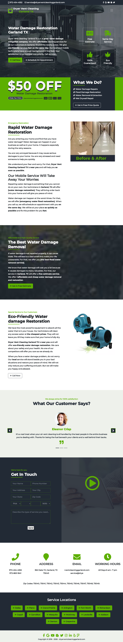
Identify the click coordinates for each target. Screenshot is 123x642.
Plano (31, 608)
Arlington (68, 608)
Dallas (18, 608)
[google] (105, 2)
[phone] (41, 483)
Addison (104, 615)
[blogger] (111, 2)
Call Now (16, 60)
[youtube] (108, 2)
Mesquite (53, 615)
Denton (53, 621)
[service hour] (45, 503)
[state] (21, 497)
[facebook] (103, 2)
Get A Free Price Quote (88, 105)
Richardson (105, 608)
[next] (113, 430)
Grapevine (70, 621)
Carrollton (35, 615)
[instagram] (67, 636)
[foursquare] (78, 636)
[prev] (9, 430)
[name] (21, 483)
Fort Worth (86, 608)
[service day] (26, 503)
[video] (92, 488)
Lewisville (87, 615)
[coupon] (35, 90)
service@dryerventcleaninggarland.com (44, 2)
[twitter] (114, 2)
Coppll (20, 615)
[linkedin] (71, 636)
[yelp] (75, 636)
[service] (30, 517)
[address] (21, 490)
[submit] (30, 528)
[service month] (16, 503)
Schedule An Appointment (40, 60)
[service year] (36, 503)
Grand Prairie (49, 608)
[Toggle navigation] (112, 10)
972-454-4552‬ (15, 2)
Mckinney (70, 615)
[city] (41, 490)
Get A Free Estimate (21, 286)
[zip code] (41, 497)
